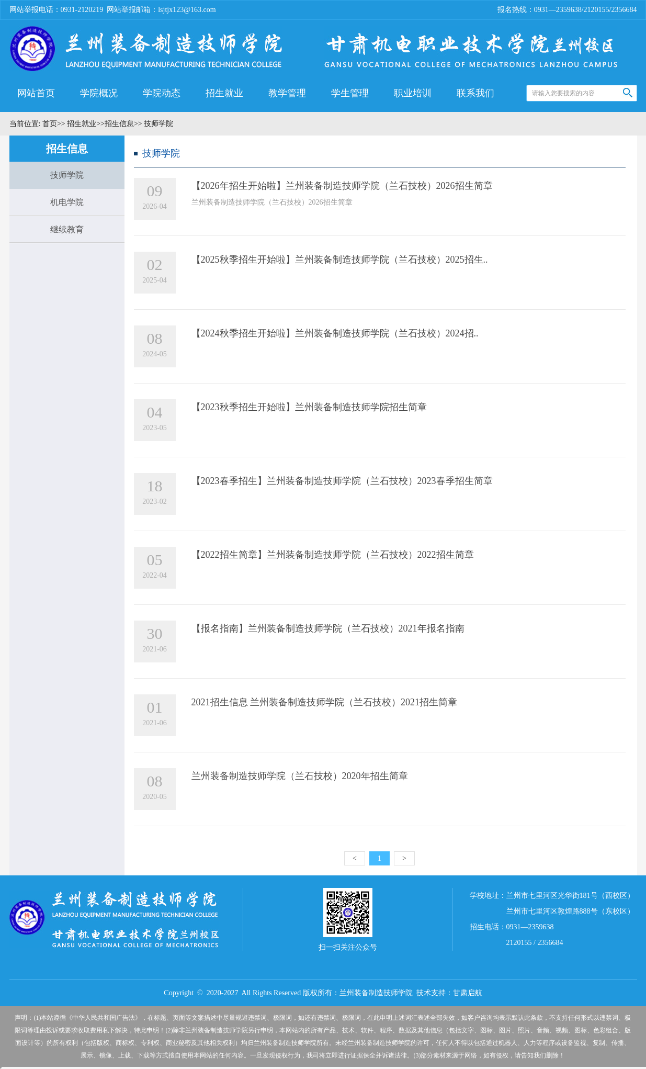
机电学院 (67, 202)
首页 (48, 124)
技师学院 (67, 175)
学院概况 (99, 93)
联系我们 (475, 93)
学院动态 (161, 93)
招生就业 (224, 93)
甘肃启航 (467, 993)
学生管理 (350, 93)
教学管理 (287, 93)
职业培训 (413, 93)
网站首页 (36, 93)
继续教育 (67, 229)
